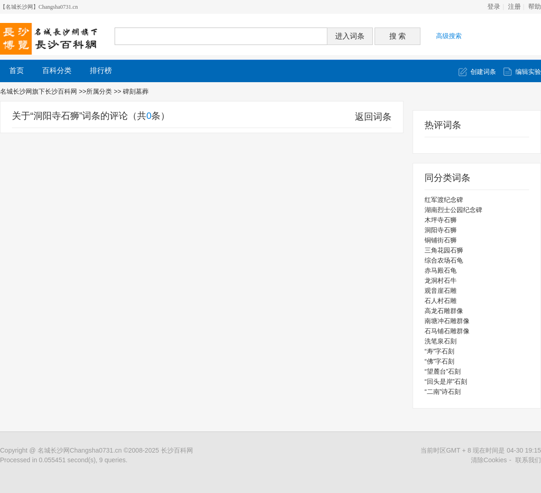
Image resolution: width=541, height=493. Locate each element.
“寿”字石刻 (439, 351)
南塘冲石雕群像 (447, 321)
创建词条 (483, 71)
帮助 (534, 6)
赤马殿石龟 (441, 270)
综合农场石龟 (444, 260)
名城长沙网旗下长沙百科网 (38, 91)
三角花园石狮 (444, 250)
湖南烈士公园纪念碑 (453, 209)
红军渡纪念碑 (444, 199)
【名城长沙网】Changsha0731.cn (39, 7)
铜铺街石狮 (441, 240)
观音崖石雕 (441, 290)
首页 (16, 70)
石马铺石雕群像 (447, 331)
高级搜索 (449, 35)
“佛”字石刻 (439, 361)
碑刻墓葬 (136, 91)
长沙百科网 (177, 450)
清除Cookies (489, 460)
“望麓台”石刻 (443, 371)
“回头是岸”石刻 (446, 381)
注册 (514, 6)
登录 (493, 6)
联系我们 (528, 460)
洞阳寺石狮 (441, 230)
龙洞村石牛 (441, 280)
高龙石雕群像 (444, 310)
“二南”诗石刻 (443, 391)
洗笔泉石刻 (441, 341)
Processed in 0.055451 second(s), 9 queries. (63, 460)
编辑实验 (528, 71)
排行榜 (101, 70)
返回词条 (373, 117)
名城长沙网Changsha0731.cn (80, 450)
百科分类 (57, 70)
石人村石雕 (441, 300)
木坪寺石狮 (441, 220)
